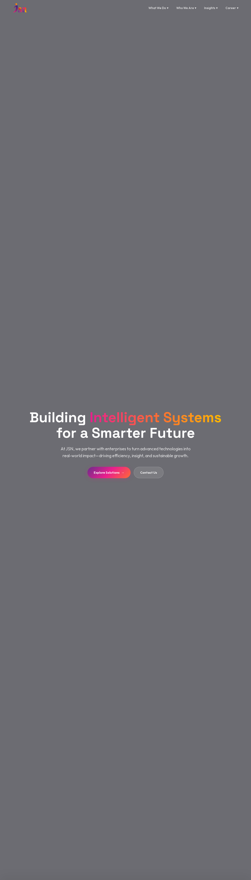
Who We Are (186, 8)
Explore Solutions (109, 472)
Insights (211, 8)
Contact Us (148, 472)
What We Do (158, 8)
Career (232, 8)
